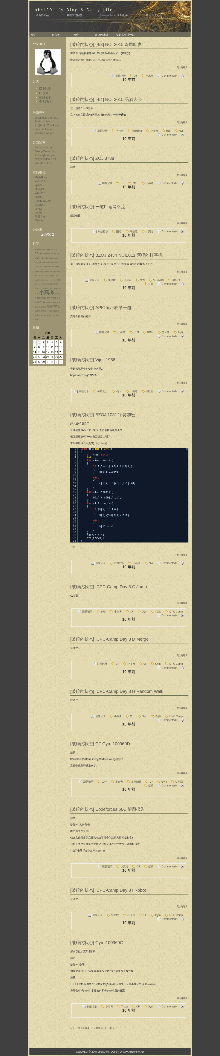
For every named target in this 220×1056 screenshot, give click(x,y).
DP (44, 254)
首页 (33, 34)
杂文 (39, 302)
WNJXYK (40, 193)
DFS (40, 254)
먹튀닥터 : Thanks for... (48, 125)
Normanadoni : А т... (46, 159)
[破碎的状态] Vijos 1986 (92, 359)
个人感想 (45, 101)
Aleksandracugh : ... (46, 147)
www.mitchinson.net (133, 1051)
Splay (37, 271)
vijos (50, 280)
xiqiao (38, 196)
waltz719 (40, 181)
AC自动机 (38, 249)
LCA (41, 263)
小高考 (46, 292)
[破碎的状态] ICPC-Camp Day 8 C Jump (108, 586)
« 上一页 (75, 1028)
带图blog (40, 216)
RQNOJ (47, 267)
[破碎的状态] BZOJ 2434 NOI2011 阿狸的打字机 (116, 255)
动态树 (44, 284)
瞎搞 (49, 306)
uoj (41, 280)
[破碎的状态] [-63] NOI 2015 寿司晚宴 (106, 44)
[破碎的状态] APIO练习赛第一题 (100, 307)
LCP (45, 263)
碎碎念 (56, 306)
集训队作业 (51, 315)
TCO (41, 271)
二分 (54, 280)
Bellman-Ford (52, 249)
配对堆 (43, 315)
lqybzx (38, 185)
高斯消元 (136, 781)
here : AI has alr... (45, 129)
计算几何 (55, 311)
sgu (36, 280)
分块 (39, 284)
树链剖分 (56, 302)
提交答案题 (41, 298)
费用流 (37, 315)
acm (58, 271)
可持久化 (38, 289)
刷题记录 (45, 97)
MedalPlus (41, 177)
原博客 (55, 284)
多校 (56, 289)
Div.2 (53, 254)
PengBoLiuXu (42, 200)
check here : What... (46, 117)
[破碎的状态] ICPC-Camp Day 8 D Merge (109, 639)
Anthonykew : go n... (46, 155)
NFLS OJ (51, 263)
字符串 (120, 130)
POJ (41, 267)
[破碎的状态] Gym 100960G (96, 942)
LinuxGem (103, 1051)
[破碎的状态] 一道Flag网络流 (97, 206)
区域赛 (49, 284)
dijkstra (47, 275)
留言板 (56, 34)
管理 (76, 34)
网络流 (43, 311)
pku (57, 275)
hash (53, 275)
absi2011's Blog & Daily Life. (75, 10)
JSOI (57, 258)
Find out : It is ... (44, 121)
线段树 (37, 311)
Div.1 (48, 254)
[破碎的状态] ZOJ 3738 (92, 158)
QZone (39, 220)
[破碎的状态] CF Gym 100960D (100, 743)
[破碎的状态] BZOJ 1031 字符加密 (102, 414)
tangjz (38, 208)
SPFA (57, 267)
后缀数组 (45, 289)
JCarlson (40, 204)
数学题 (53, 298)
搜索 (48, 298)
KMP (36, 263)
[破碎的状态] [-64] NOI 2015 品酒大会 (106, 99)
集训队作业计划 (125, 34)
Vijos (118, 391)
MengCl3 (40, 189)
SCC (52, 267)
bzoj (42, 275)
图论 (51, 289)
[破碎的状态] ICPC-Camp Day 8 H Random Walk (116, 691)
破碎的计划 (101, 34)
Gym (37, 257)
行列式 (49, 311)
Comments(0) (169, 75)
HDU (43, 258)
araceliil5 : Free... (45, 163)
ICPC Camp (50, 258)
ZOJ (54, 271)
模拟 (36, 307)
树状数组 (49, 302)
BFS (45, 249)
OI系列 (43, 93)
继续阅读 (182, 67)
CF (36, 253)
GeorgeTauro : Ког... (46, 151)
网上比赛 (45, 88)
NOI (56, 263)
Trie (50, 271)
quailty (38, 212)
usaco (45, 280)
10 (102, 1028)
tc (39, 280)
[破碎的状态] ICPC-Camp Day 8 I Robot (108, 890)
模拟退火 (42, 307)
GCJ (57, 254)
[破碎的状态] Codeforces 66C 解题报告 (107, 809)
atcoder (38, 275)
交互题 (166, 332)
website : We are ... (46, 133)
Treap (46, 271)
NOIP (37, 267)
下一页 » (109, 1028)
